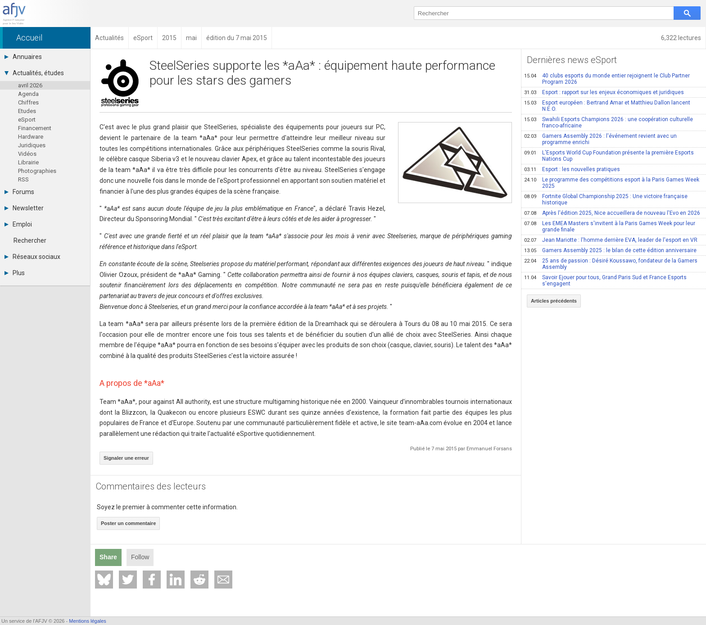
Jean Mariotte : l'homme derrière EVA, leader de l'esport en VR (610, 240)
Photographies (37, 171)
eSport (27, 119)
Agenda (28, 94)
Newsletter (24, 208)
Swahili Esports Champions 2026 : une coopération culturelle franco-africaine (608, 122)
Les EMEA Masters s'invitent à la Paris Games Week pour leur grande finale (609, 226)
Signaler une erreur (126, 458)
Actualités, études (34, 73)
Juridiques (31, 145)
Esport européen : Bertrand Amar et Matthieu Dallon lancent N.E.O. (607, 106)
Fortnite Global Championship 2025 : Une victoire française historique (606, 199)
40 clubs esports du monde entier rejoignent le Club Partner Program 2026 (607, 78)
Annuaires (23, 56)
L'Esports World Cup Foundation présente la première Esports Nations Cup (609, 155)
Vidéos (27, 153)
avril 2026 (30, 85)
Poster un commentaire (128, 523)
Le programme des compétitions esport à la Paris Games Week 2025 (611, 183)
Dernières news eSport (572, 59)
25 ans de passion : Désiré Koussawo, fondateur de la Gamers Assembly (610, 264)
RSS (23, 179)
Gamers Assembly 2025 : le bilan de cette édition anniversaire (610, 250)
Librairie (28, 162)
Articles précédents (554, 300)
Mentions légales (87, 621)
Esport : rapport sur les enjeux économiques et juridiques (604, 92)
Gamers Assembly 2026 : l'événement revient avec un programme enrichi (600, 139)
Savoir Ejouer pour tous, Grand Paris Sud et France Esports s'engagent (605, 280)
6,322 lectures (681, 37)
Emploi (18, 224)
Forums (19, 191)
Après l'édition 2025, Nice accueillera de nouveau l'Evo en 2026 (612, 213)
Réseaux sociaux (32, 256)
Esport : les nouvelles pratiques (572, 169)
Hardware (30, 136)
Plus (15, 272)
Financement (34, 128)
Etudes (27, 111)
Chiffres (28, 102)
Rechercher (30, 240)
